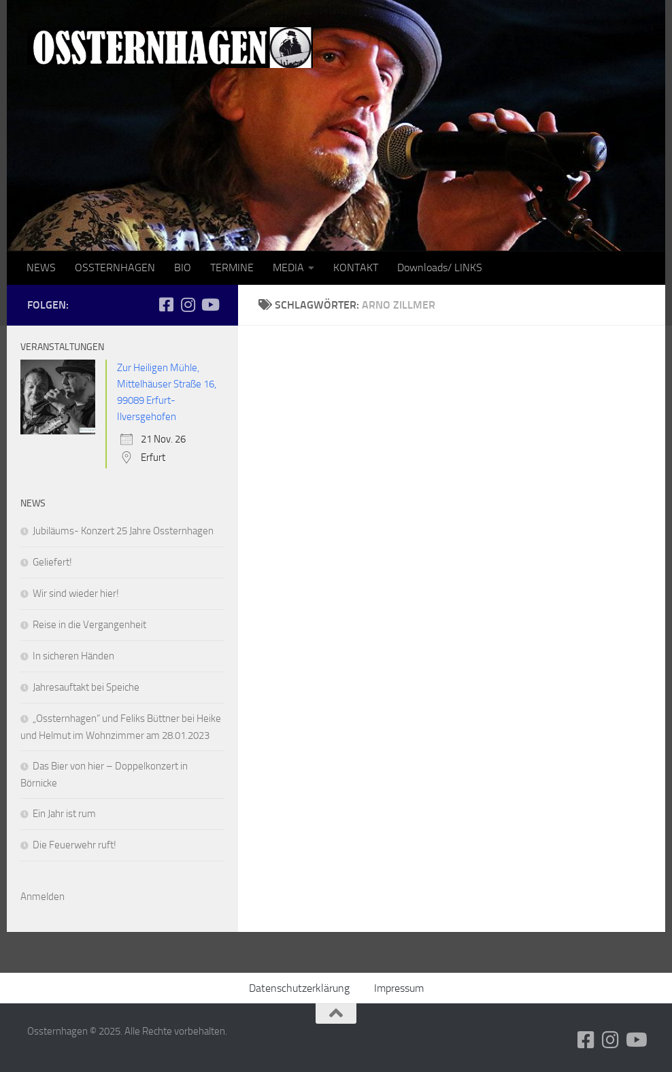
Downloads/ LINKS (439, 267)
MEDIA (288, 267)
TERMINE (232, 267)
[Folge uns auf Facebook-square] (166, 304)
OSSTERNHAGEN (115, 267)
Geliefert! (52, 562)
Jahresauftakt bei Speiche (86, 687)
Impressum (399, 988)
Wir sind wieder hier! (76, 593)
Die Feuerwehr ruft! (74, 845)
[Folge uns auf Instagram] (188, 304)
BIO (182, 267)
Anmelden (42, 897)
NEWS (41, 267)
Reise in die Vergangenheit (89, 625)
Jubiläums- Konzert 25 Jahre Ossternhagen (123, 531)
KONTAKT (355, 267)
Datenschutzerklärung (299, 988)
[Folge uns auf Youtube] (209, 304)
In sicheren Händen (73, 656)
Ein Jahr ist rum (64, 814)
